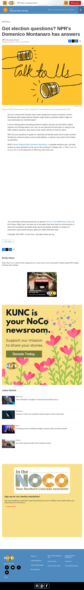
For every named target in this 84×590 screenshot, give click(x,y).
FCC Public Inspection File (54, 556)
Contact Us (68, 561)
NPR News (6, 22)
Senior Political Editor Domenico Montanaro (30, 145)
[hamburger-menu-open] (5, 3)
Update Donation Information (70, 556)
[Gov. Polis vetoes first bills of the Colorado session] (8, 444)
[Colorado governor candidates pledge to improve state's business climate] (8, 429)
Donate (76, 3)
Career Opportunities (37, 565)
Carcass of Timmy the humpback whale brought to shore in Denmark (40, 414)
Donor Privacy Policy (54, 566)
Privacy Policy (52, 561)
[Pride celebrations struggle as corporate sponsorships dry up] (8, 400)
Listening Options (36, 560)
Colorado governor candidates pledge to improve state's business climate (41, 428)
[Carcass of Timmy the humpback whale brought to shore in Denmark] (8, 414)
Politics (18, 440)
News (17, 425)
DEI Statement (35, 569)
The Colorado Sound (71, 566)
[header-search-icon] (66, 3)
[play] (5, 10)
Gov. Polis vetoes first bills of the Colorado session (33, 443)
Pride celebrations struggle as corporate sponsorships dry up (37, 399)
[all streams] (81, 10)
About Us (33, 556)
